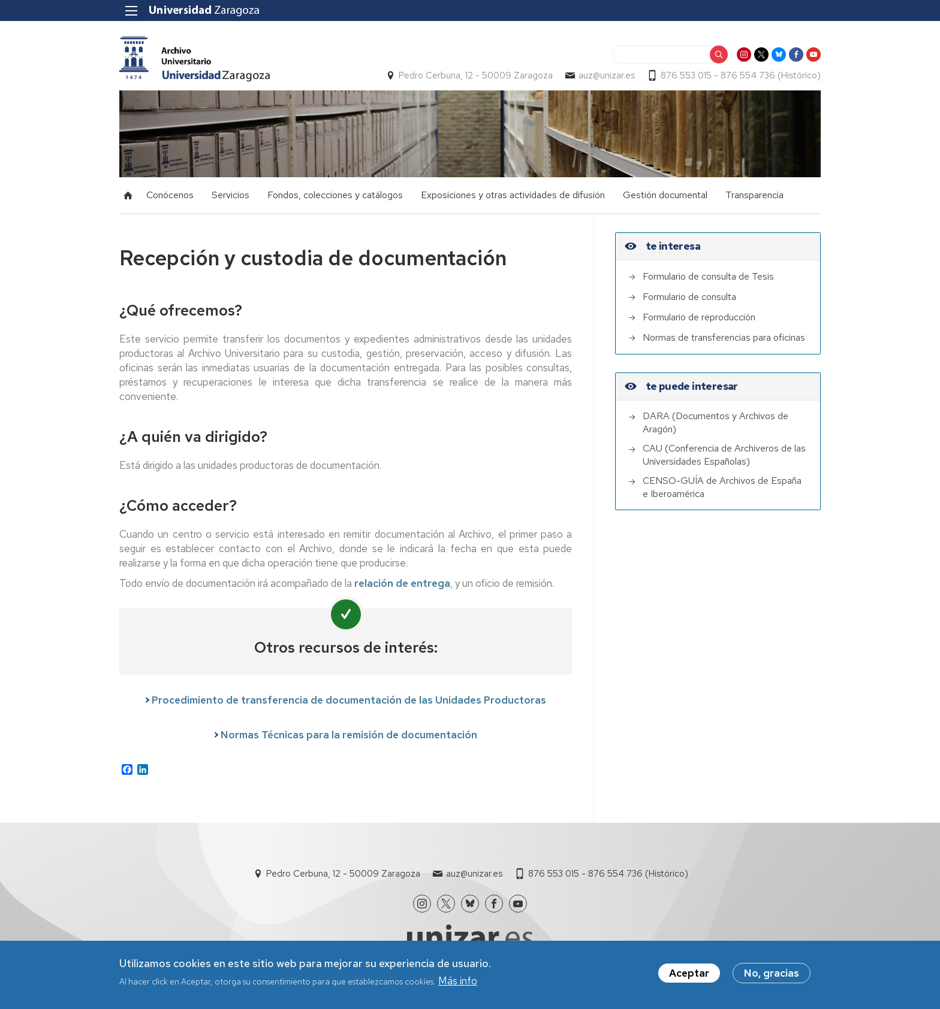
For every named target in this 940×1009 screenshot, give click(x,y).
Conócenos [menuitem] (170, 195)
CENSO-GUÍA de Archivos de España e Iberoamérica (722, 487)
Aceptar (689, 975)
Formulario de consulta (689, 296)
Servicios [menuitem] (230, 195)
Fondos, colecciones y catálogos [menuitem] (335, 195)
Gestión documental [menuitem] (665, 195)
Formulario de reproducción (699, 317)
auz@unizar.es (607, 75)
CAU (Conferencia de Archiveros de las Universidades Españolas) (724, 455)
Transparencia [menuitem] (754, 195)
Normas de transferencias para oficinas (724, 337)
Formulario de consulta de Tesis (708, 276)
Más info (457, 983)
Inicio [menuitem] (128, 195)
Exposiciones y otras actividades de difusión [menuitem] (513, 195)
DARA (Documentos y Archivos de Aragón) (715, 422)
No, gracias (771, 975)
